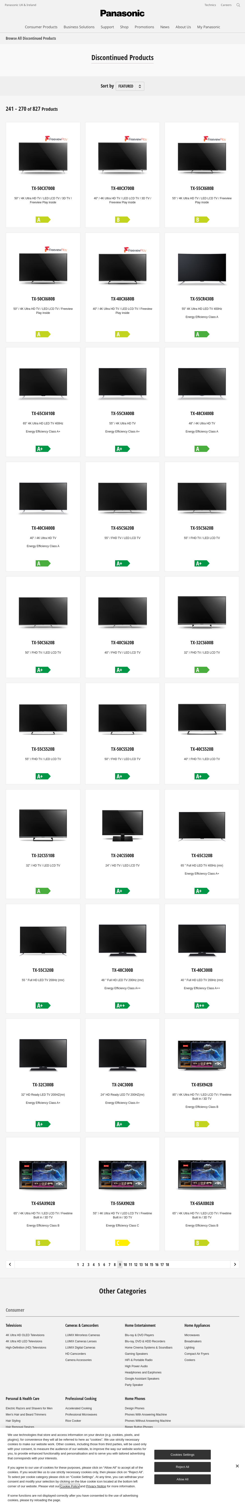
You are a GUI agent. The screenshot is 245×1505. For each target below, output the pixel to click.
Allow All (183, 1479)
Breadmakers (192, 1341)
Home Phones (135, 1398)
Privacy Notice (96, 1486)
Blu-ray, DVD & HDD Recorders (145, 1341)
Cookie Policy (69, 1486)
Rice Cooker (73, 1420)
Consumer (15, 1310)
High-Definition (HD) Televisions (26, 1347)
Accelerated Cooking (78, 1408)
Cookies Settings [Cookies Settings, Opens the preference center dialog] (183, 1454)
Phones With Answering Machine (146, 1414)
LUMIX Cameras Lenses (81, 1341)
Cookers (189, 1360)
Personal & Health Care (22, 1398)
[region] (122, 1466)
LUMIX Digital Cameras (80, 1347)
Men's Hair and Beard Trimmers (26, 1414)
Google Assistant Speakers (142, 1378)
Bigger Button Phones (139, 1427)
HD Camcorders (75, 1353)
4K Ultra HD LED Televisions (24, 1341)
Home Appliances (197, 1325)
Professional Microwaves (81, 1414)
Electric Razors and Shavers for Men (29, 1408)
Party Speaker (134, 1385)
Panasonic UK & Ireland (20, 5)
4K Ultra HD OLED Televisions (25, 1335)
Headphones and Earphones (143, 1372)
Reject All (182, 1467)
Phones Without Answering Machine (148, 1420)
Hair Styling (13, 1420)
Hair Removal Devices (20, 1427)
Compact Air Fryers (196, 1353)
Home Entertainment (140, 1325)
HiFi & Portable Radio (138, 1360)
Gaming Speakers (136, 1353)
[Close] (237, 1466)
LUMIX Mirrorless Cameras (82, 1335)
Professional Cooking (80, 1398)
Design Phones (134, 1408)
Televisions (14, 1325)
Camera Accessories (78, 1360)
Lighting (189, 1347)
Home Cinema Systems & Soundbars (149, 1347)
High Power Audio (136, 1366)
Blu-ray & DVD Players (139, 1335)
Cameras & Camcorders (82, 1325)
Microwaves (192, 1335)
